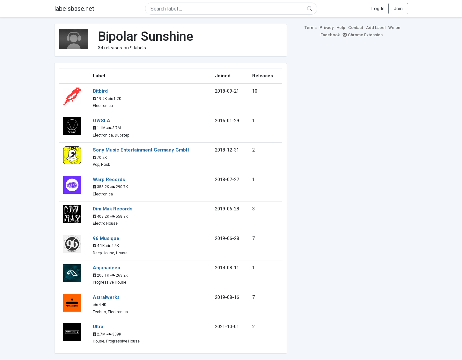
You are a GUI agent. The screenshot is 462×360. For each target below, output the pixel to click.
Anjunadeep (106, 268)
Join (398, 8)
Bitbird (100, 91)
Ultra (98, 326)
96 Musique (106, 238)
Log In (378, 8)
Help (340, 27)
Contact (355, 27)
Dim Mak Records (112, 209)
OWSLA (101, 121)
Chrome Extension (363, 34)
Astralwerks (106, 297)
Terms (310, 27)
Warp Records (109, 179)
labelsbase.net (74, 8)
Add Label (375, 27)
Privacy (326, 27)
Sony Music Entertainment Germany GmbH (141, 150)
